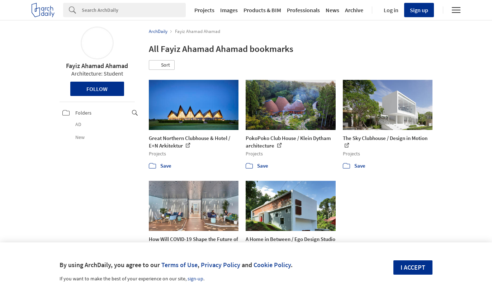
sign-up (195, 278)
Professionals (303, 10)
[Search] (134, 10)
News (332, 10)
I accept (413, 267)
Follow (97, 88)
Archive (354, 10)
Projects (204, 10)
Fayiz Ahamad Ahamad (97, 66)
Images (229, 10)
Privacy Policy (220, 265)
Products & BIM (262, 10)
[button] (162, 65)
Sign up (419, 10)
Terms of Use (179, 265)
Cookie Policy (272, 265)
